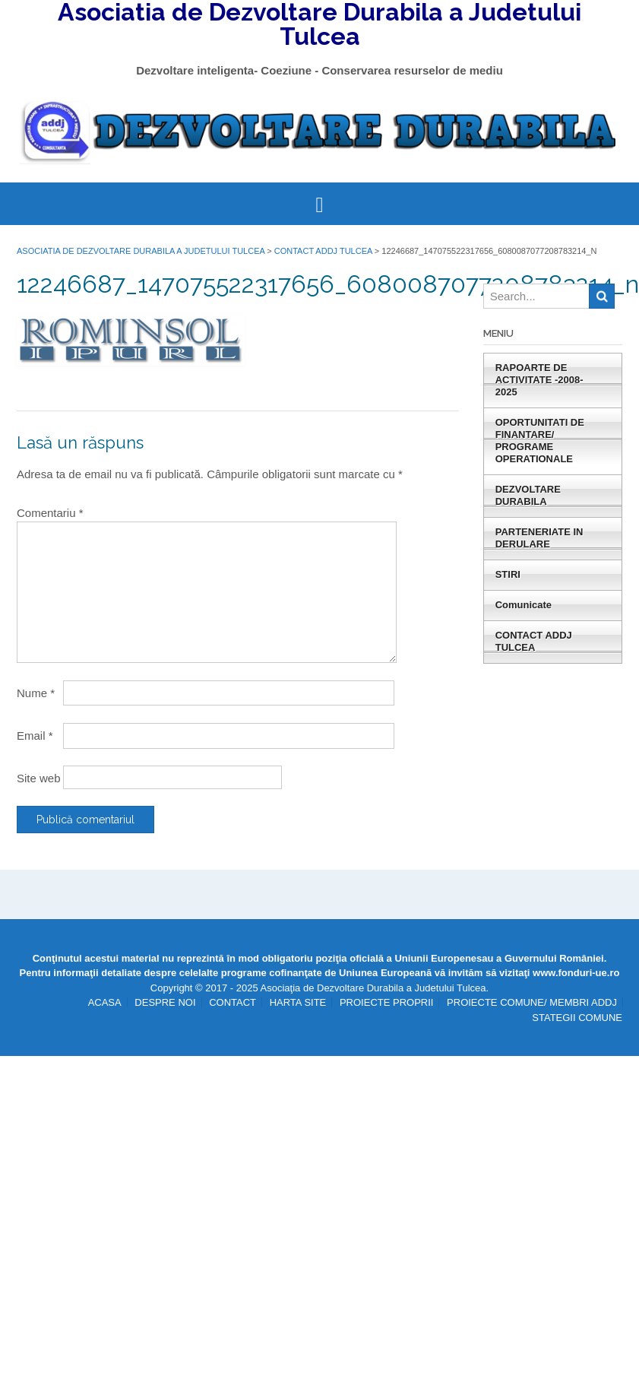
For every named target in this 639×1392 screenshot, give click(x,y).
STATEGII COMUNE (577, 1018)
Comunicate (523, 604)
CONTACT (232, 1002)
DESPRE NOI (164, 1002)
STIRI (507, 574)
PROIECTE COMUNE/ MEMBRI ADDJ (532, 1002)
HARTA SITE (298, 1002)
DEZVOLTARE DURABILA (528, 495)
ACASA (105, 1002)
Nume (36, 692)
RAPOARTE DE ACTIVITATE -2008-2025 (539, 380)
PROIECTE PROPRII (387, 1002)
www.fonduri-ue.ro (576, 972)
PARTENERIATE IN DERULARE (539, 538)
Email (35, 735)
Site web (39, 778)
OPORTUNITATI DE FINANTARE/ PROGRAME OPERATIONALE (539, 441)
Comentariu (50, 512)
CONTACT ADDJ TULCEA (533, 641)
